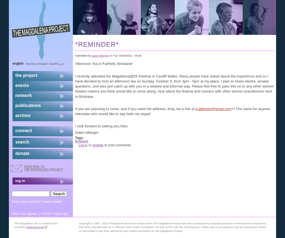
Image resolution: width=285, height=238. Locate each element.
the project (26, 75)
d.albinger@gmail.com (215, 109)
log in (20, 181)
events (22, 85)
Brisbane (81, 141)
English (18, 63)
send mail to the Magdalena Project (43, 168)
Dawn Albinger (100, 55)
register (98, 145)
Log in (83, 145)
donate (22, 153)
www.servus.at (37, 227)
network (23, 95)
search (22, 142)
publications (28, 105)
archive (23, 115)
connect (23, 130)
